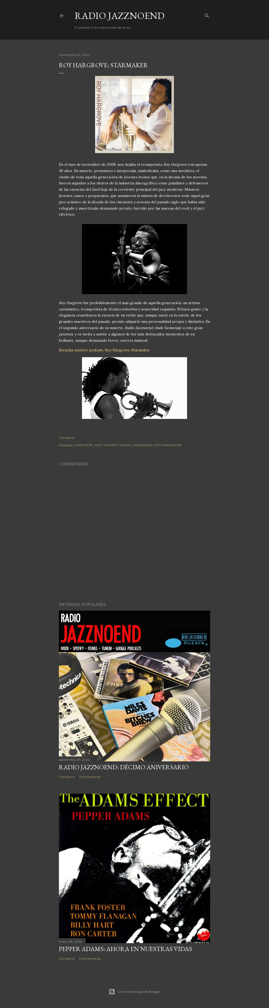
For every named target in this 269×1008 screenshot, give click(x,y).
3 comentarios (90, 777)
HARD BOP (84, 445)
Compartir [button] (67, 438)
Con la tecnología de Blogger (135, 992)
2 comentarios (90, 958)
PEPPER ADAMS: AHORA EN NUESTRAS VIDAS (125, 949)
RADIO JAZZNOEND (119, 15)
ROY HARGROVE (168, 445)
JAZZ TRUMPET (106, 445)
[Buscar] (207, 14)
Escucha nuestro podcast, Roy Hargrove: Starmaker (104, 350)
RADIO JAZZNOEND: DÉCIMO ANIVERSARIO (124, 767)
